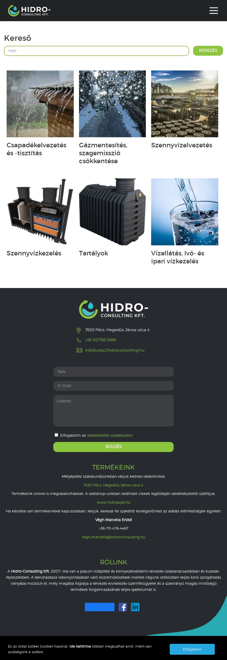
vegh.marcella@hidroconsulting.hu (113, 537)
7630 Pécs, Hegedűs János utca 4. (113, 485)
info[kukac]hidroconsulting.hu (115, 350)
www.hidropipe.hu (113, 502)
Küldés (114, 446)
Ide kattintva (80, 646)
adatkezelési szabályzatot (110, 435)
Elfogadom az (94, 435)
